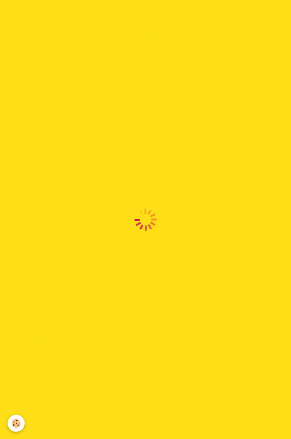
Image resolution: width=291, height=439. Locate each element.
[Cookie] (16, 423)
